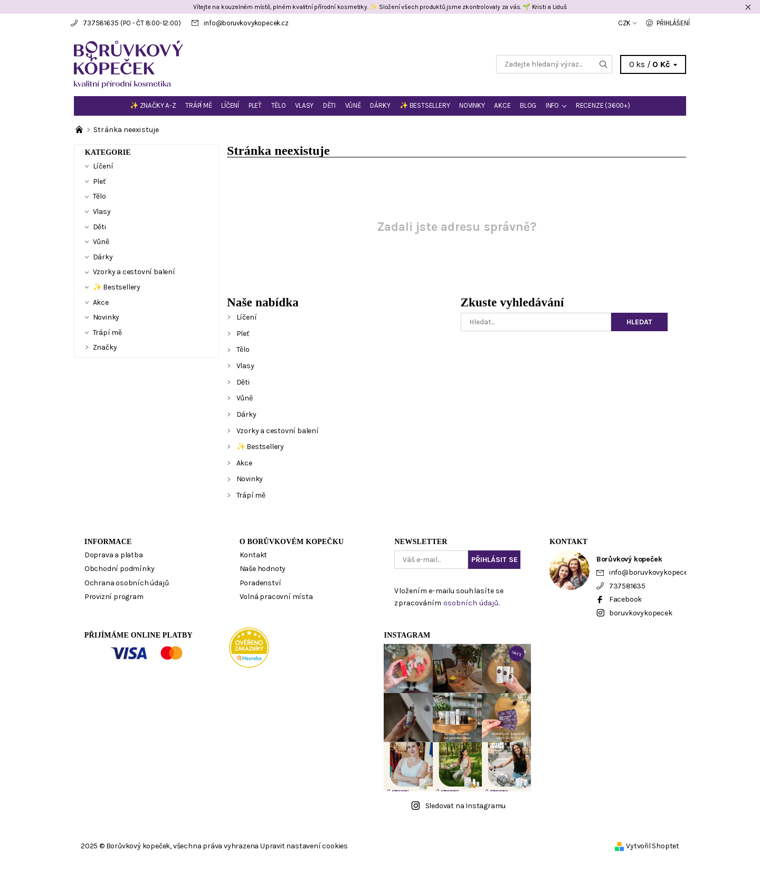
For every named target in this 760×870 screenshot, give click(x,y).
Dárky (380, 105)
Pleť (255, 105)
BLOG (528, 105)
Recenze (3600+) (603, 105)
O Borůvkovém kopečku (292, 542)
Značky (105, 347)
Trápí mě (198, 105)
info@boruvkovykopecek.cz (246, 23)
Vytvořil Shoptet (652, 845)
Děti (329, 105)
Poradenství (260, 582)
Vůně (353, 105)
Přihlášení (673, 23)
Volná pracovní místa (276, 596)
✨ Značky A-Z (153, 105)
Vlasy (304, 105)
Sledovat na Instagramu (465, 805)
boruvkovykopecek (640, 613)
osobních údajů (470, 602)
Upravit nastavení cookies (304, 845)
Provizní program (114, 596)
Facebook (625, 599)
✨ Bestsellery (425, 105)
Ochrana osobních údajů (126, 582)
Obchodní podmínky (119, 568)
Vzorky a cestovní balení (277, 430)
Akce (502, 105)
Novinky (472, 105)
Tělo (278, 105)
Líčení (230, 105)
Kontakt (254, 554)
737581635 (100, 23)
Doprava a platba (113, 554)
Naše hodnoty (263, 568)
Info (552, 105)
